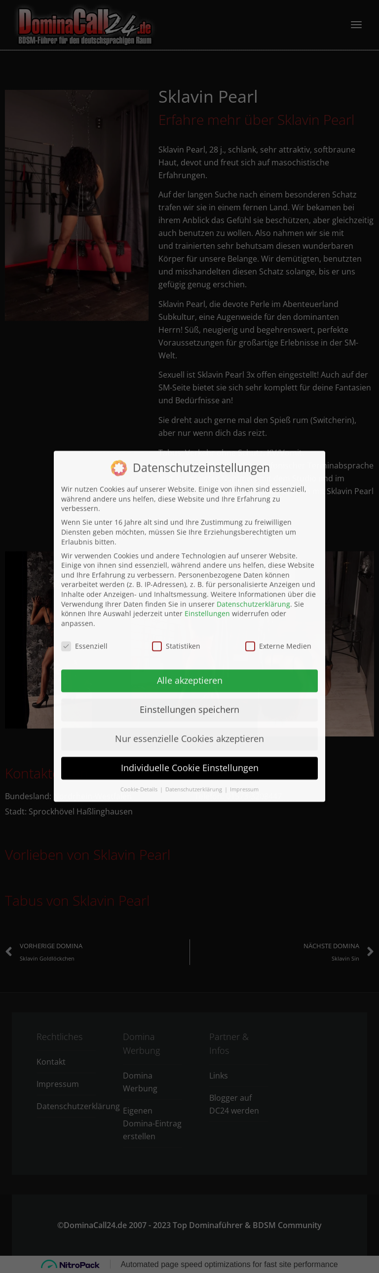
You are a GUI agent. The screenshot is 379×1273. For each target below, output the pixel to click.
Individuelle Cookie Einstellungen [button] (190, 649)
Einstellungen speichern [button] (189, 591)
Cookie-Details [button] (139, 670)
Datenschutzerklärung (253, 485)
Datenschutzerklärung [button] (194, 670)
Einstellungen (207, 495)
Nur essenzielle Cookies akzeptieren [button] (189, 620)
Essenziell (84, 527)
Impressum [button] (244, 670)
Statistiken (176, 527)
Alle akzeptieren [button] (190, 562)
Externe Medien (278, 527)
